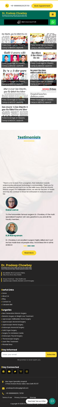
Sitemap (33, 397)
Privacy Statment (21, 397)
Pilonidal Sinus (7, 345)
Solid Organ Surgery (9, 330)
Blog (3, 299)
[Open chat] (52, 401)
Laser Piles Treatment (10, 342)
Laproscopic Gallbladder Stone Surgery (16, 319)
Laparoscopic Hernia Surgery (12, 325)
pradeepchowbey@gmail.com (17, 388)
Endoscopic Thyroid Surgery (12, 336)
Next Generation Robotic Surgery (14, 313)
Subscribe (51, 354)
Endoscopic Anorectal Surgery (13, 327)
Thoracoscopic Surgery (10, 339)
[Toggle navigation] (52, 14)
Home (4, 293)
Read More (29, 253)
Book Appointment (42, 6)
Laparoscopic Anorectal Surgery (14, 322)
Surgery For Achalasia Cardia (12, 333)
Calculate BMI (7, 305)
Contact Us (6, 302)
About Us (5, 296)
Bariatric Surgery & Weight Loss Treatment (17, 316)
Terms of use (7, 397)
